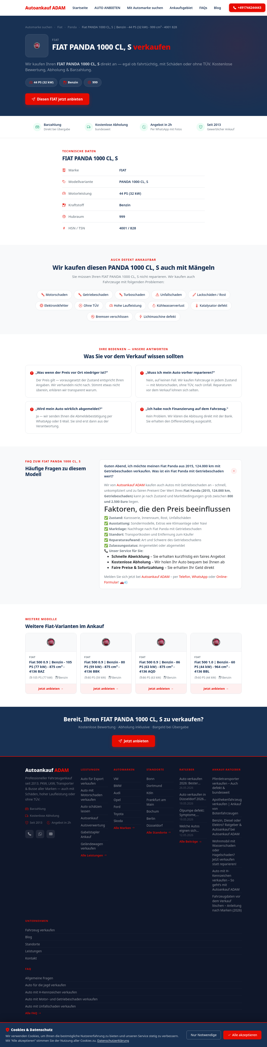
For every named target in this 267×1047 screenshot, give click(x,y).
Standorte (32, 944)
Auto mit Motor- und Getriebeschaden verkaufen (61, 999)
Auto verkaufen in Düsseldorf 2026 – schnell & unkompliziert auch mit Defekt (192, 796)
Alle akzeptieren (242, 1035)
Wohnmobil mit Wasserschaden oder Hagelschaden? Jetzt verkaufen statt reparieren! (224, 852)
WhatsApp (200, 576)
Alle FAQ (33, 1013)
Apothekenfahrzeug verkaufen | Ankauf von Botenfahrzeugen (227, 806)
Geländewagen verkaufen (92, 846)
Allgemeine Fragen (39, 978)
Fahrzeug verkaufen (40, 930)
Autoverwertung (93, 825)
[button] (170, 471)
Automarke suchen (38, 27)
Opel (117, 800)
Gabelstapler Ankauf (90, 834)
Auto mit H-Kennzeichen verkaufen (51, 992)
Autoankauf (45, 8)
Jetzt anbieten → (50, 688)
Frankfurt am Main (156, 802)
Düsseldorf (154, 825)
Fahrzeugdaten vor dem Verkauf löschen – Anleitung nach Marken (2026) (227, 903)
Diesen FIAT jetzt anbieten (57, 99)
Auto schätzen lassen (91, 808)
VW (116, 779)
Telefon (184, 576)
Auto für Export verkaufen (92, 781)
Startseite (80, 8)
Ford (117, 806)
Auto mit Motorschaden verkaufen (91, 795)
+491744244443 (247, 7)
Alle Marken (124, 828)
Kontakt (31, 958)
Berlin (150, 818)
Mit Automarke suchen (145, 8)
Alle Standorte (158, 832)
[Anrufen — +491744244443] (29, 834)
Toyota (119, 814)
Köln (149, 793)
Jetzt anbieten (133, 741)
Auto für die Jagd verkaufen (45, 985)
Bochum (152, 811)
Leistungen (33, 951)
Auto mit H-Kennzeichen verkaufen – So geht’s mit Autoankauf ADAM (226, 880)
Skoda (118, 821)
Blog (217, 8)
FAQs (203, 8)
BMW (117, 785)
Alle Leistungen (93, 855)
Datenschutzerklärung (113, 1040)
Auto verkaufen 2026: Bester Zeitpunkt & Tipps (192, 781)
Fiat (59, 27)
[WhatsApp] (40, 834)
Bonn (150, 779)
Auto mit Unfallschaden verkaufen (50, 1006)
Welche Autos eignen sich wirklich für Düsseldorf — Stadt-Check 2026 (192, 828)
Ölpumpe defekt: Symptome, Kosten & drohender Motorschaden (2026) (191, 812)
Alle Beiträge (190, 842)
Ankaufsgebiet (181, 8)
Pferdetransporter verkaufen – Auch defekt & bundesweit (225, 786)
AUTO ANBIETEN (107, 8)
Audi (117, 793)
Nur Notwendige (204, 1035)
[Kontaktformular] (51, 834)
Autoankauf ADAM (131, 485)
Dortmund (154, 785)
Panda (72, 27)
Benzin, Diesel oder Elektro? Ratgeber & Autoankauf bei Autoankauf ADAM (227, 827)
